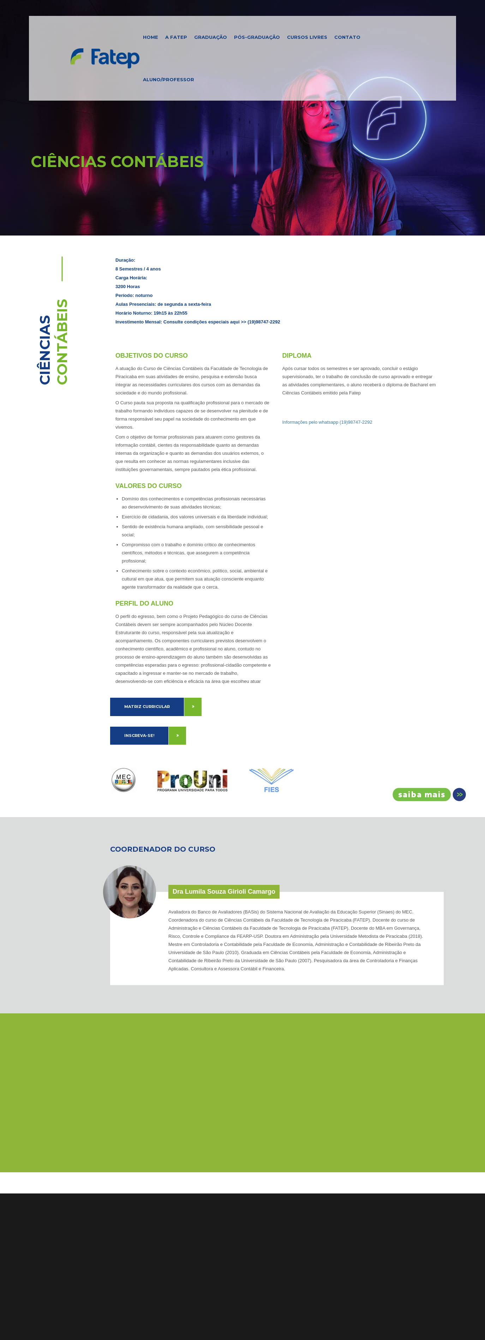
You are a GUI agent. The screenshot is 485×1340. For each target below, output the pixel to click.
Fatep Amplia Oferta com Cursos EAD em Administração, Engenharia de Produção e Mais (299, 1236)
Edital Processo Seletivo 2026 (293, 1193)
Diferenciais (108, 1193)
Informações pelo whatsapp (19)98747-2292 (327, 422)
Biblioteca (43, 1231)
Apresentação (111, 1184)
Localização (108, 1222)
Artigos (39, 1250)
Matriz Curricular (147, 706)
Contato (347, 37)
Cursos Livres (307, 37)
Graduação (210, 37)
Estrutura (105, 1203)
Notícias (40, 1241)
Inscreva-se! (139, 735)
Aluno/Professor (168, 79)
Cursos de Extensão (55, 1212)
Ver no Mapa (180, 1228)
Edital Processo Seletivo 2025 (293, 1203)
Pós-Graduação (257, 37)
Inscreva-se (426, 794)
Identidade (107, 1212)
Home (150, 37)
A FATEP (176, 37)
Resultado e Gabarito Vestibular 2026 (302, 1184)
